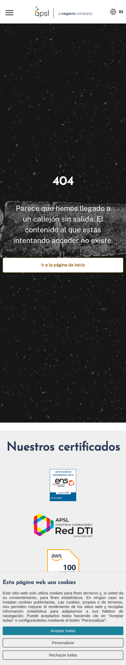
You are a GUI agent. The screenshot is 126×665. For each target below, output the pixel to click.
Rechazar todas (63, 655)
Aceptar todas (63, 630)
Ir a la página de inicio (63, 265)
